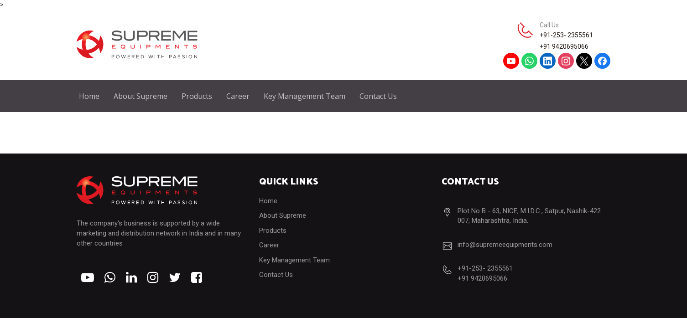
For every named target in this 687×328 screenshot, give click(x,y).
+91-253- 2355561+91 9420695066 (566, 40)
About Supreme (140, 96)
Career (238, 96)
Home (89, 96)
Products (197, 96)
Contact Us (378, 96)
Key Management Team (304, 96)
